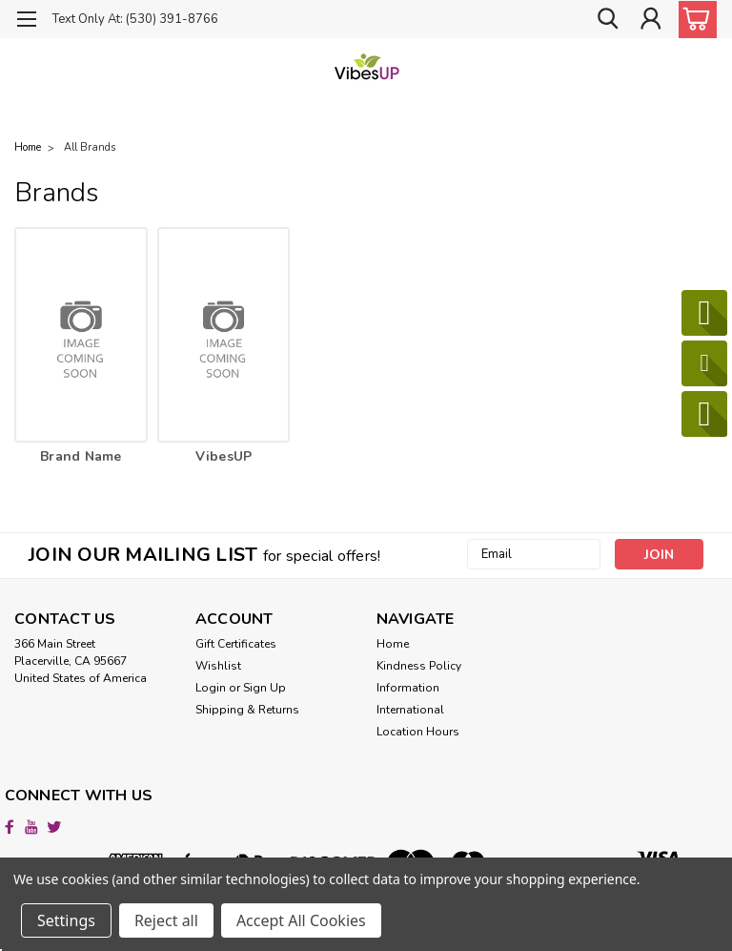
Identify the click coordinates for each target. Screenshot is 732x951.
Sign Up (264, 687)
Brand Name (81, 456)
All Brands (89, 147)
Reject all (166, 920)
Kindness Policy (418, 665)
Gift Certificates (235, 643)
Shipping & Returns (247, 709)
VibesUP (224, 456)
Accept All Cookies (301, 920)
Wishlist (218, 665)
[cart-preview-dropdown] (693, 19)
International (410, 709)
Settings (66, 920)
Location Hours (417, 731)
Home (392, 643)
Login (210, 687)
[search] (607, 19)
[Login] (650, 19)
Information (407, 687)
